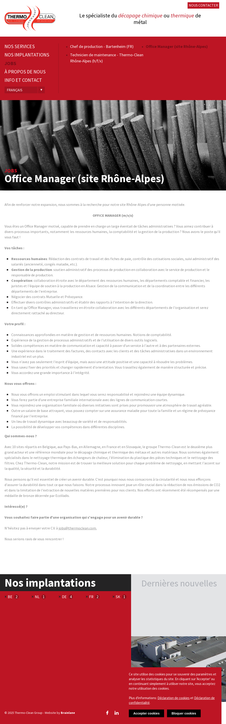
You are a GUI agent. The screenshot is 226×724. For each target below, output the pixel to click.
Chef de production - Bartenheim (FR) (102, 46)
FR (91, 597)
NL (37, 597)
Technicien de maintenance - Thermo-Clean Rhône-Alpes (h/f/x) (106, 57)
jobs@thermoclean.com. (78, 528)
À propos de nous (25, 72)
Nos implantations (27, 55)
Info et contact (23, 80)
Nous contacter (203, 5)
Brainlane (68, 713)
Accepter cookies (146, 713)
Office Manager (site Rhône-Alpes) (177, 46)
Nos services (20, 46)
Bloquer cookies (184, 713)
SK (118, 597)
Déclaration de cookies (174, 698)
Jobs (10, 63)
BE (10, 597)
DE (64, 597)
